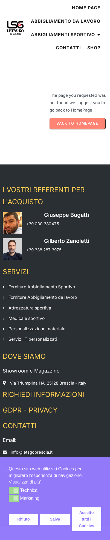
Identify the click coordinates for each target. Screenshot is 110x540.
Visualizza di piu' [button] (25, 482)
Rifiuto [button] (23, 519)
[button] (14, 490)
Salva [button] (55, 519)
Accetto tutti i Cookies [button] (86, 519)
